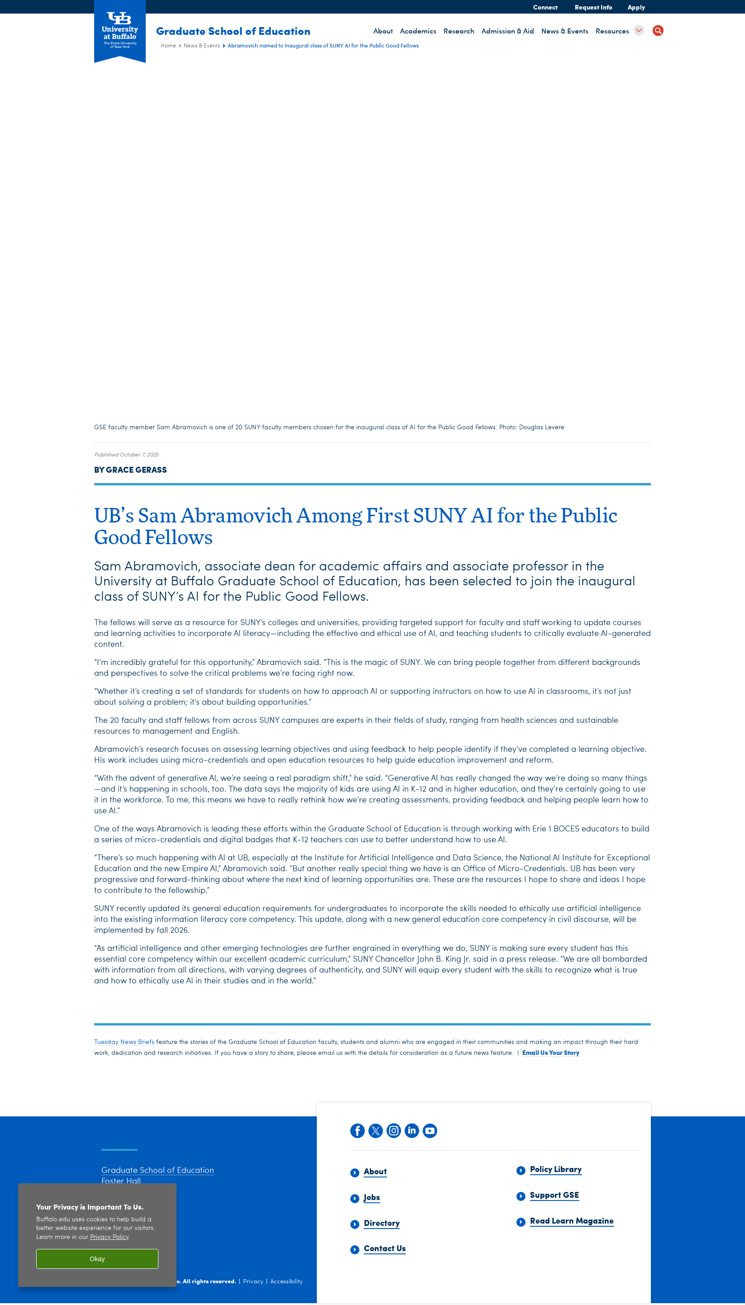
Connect (545, 6)
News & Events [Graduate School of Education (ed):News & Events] (202, 46)
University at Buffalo (151, 1292)
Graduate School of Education (238, 30)
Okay (97, 1258)
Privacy (253, 1293)
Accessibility (286, 1293)
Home (168, 46)
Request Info (593, 6)
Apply (636, 6)
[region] (97, 1235)
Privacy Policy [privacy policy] (109, 1237)
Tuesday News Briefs (124, 1042)
